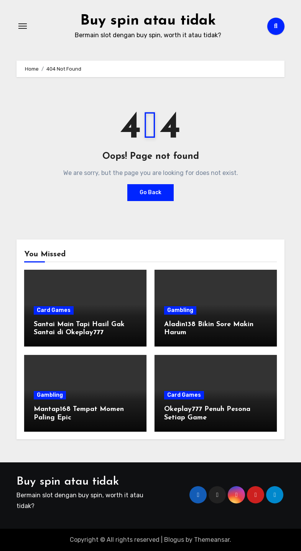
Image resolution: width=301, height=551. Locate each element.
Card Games (54, 310)
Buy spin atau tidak (148, 20)
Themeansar (212, 539)
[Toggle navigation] (22, 26)
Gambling (180, 310)
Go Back (150, 192)
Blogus (174, 539)
